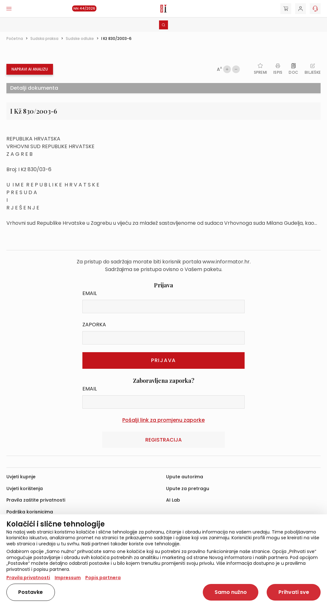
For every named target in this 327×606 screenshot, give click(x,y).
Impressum (68, 577)
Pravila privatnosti (28, 577)
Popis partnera (103, 577)
